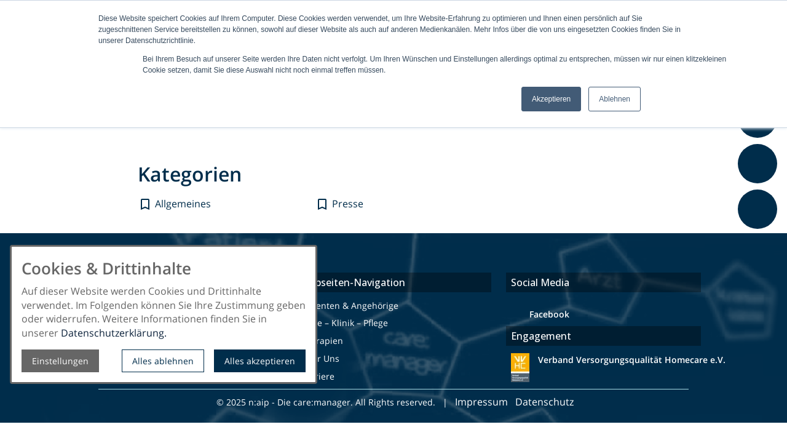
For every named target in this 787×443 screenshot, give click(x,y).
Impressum (481, 402)
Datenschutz (545, 402)
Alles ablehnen (163, 361)
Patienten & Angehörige (349, 305)
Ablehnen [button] (614, 99)
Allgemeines (183, 203)
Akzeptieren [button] (551, 99)
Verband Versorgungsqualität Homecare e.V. (631, 359)
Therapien (322, 340)
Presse (347, 203)
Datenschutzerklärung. (114, 333)
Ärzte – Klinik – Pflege (344, 323)
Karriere (317, 376)
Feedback (759, 235)
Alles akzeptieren (259, 361)
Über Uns (320, 358)
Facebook (549, 314)
